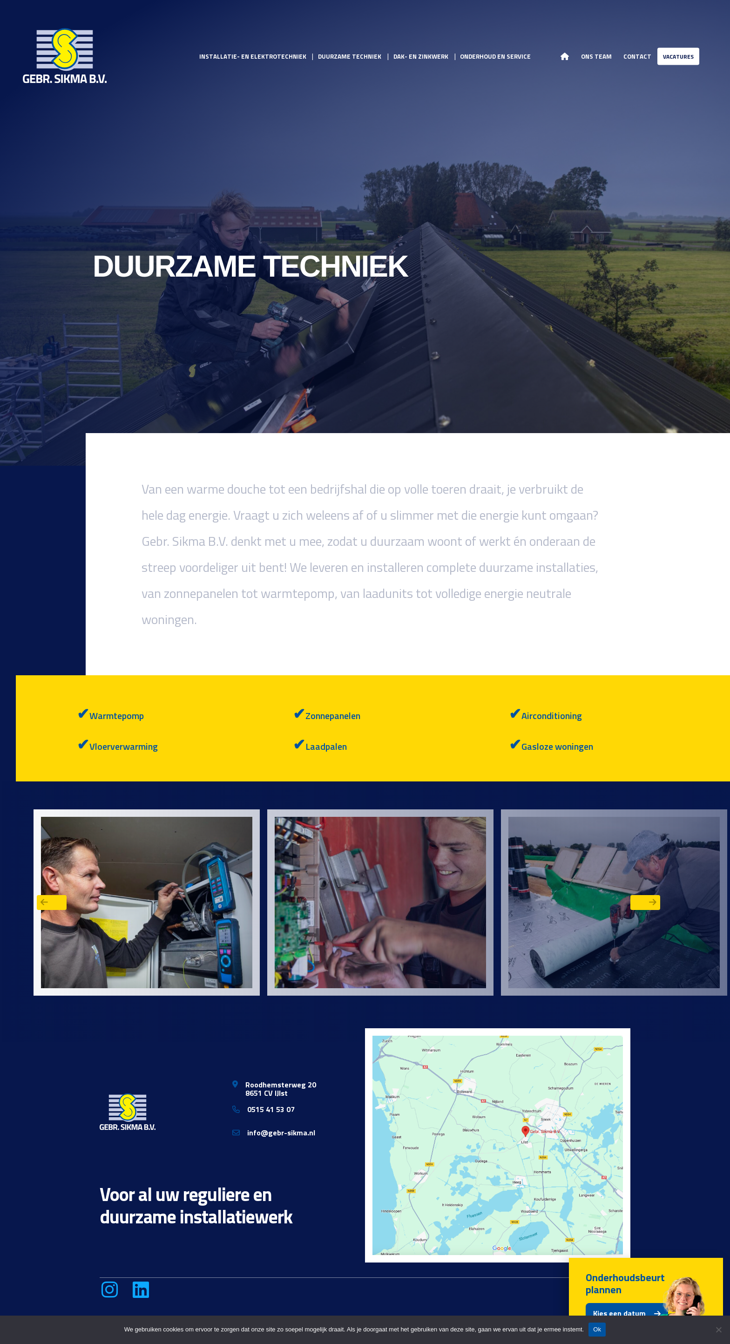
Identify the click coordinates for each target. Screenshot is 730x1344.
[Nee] (718, 1329)
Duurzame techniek (349, 56)
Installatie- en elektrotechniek (252, 56)
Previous (52, 902)
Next (645, 902)
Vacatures (678, 56)
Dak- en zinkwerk (420, 56)
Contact (637, 56)
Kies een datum (619, 1313)
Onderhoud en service (495, 56)
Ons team (596, 56)
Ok (597, 1329)
